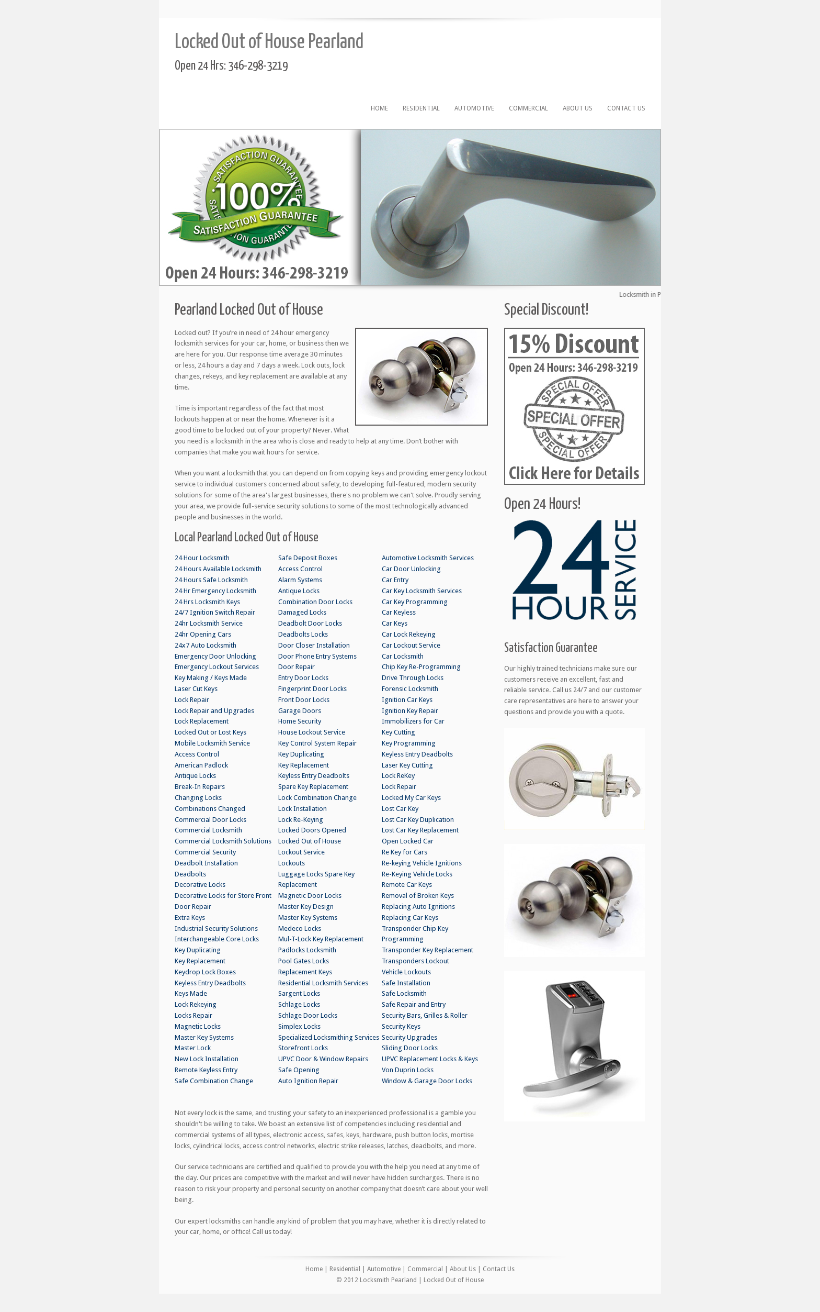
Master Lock (193, 1048)
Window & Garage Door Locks (427, 1081)
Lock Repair (192, 700)
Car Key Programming (415, 602)
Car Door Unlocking (411, 569)
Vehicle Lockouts (406, 972)
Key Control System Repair (317, 743)
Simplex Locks (299, 1026)
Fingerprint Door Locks (312, 689)
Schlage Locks (299, 1004)
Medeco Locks (299, 928)
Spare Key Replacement (313, 787)
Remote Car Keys (407, 884)
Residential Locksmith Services (323, 983)
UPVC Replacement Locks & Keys (430, 1059)
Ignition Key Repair (410, 711)
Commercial (528, 108)
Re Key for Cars (404, 852)
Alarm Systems (300, 580)
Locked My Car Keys (411, 798)
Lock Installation (302, 809)
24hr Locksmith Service (209, 623)
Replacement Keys (305, 972)
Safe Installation (406, 983)
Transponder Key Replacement (427, 950)
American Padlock (201, 765)
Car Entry (395, 580)
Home (379, 108)
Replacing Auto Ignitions (418, 906)
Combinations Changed (210, 809)
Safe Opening (299, 1070)
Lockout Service (301, 852)
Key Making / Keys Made (211, 678)
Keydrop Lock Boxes (205, 972)
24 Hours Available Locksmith (218, 569)
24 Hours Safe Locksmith (211, 580)
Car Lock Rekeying (409, 634)
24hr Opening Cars (203, 634)
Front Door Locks (303, 700)
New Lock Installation (206, 1059)
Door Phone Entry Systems (317, 656)
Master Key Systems (204, 1037)
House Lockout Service (311, 732)
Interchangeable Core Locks (217, 939)
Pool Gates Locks (303, 961)
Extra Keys (190, 917)
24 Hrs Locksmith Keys (207, 602)
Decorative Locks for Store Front (223, 895)
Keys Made (191, 993)
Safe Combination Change (214, 1081)
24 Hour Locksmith (202, 558)
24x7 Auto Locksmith (205, 645)
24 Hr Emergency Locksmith (215, 591)
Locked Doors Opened (312, 830)
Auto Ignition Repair (308, 1081)
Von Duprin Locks (408, 1070)
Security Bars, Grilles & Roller (425, 1015)
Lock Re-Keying (300, 820)
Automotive (474, 108)
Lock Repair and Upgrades (214, 711)
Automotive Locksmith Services (428, 558)
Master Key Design (306, 906)
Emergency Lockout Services (217, 667)
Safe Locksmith (404, 993)
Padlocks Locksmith (307, 950)
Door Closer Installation (314, 645)
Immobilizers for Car (413, 721)
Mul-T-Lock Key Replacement (320, 939)
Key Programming (409, 743)
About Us (578, 108)
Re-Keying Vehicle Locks (417, 874)
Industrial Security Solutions (216, 928)
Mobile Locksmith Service (212, 743)
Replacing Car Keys (410, 917)
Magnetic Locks (198, 1026)
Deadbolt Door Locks (310, 623)
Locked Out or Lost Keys (210, 732)
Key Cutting (398, 732)
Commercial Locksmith (208, 830)
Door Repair (193, 906)
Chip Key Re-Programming (421, 667)
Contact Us (626, 108)
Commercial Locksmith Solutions (223, 841)
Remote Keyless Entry (206, 1070)
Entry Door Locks (303, 678)
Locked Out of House (309, 841)
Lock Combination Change (317, 798)
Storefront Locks (303, 1048)
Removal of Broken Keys (418, 895)
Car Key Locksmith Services (422, 591)
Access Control (197, 754)
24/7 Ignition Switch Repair (215, 612)
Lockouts (291, 863)
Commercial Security (205, 852)
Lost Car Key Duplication (418, 820)
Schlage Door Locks (307, 1015)
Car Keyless (399, 612)
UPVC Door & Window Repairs (323, 1059)
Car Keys (394, 623)
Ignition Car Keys (407, 700)
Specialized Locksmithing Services (328, 1037)
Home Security (299, 721)
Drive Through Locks (412, 678)
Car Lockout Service (411, 645)
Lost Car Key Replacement (420, 830)
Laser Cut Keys (196, 689)
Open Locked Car (408, 841)
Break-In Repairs (200, 787)
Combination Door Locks (315, 602)
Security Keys (401, 1026)
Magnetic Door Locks (309, 895)
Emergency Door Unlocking (215, 656)
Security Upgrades (409, 1037)
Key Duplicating (198, 950)
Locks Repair (193, 1015)
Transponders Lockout (415, 961)
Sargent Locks (299, 993)
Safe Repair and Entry (414, 1004)
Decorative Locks (200, 884)
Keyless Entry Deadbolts (210, 983)
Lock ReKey (398, 776)
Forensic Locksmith (410, 689)
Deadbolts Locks (303, 634)
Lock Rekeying (196, 1004)
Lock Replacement (202, 721)
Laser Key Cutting (407, 765)
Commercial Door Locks (210, 820)
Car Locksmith (403, 656)
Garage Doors (299, 711)
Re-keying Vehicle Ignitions (422, 863)
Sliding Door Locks (410, 1048)
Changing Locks (198, 798)
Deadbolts (190, 874)
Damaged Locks (302, 612)
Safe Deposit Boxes (307, 558)
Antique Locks (195, 776)
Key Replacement (200, 961)
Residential (421, 108)
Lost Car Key (400, 809)
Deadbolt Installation (206, 863)
